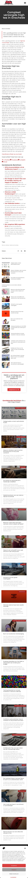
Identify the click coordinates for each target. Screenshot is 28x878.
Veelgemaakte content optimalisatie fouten (13, 422)
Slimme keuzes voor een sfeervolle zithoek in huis (13, 832)
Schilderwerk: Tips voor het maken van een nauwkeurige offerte (17, 349)
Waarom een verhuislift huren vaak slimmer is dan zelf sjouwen (13, 550)
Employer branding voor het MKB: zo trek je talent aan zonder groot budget (18, 327)
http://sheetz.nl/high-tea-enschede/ (12, 154)
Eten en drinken (6, 28)
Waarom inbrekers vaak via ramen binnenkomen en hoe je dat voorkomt (18, 272)
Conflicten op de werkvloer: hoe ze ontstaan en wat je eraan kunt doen (18, 342)
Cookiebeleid (13, 877)
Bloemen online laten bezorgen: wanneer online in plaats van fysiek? (18, 291)
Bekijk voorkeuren (14, 873)
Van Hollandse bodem (12, 203)
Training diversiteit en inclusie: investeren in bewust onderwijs (12, 690)
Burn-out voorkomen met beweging (13, 633)
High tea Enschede (14, 245)
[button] (25, 848)
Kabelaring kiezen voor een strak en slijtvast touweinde (13, 495)
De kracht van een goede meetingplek (10, 578)
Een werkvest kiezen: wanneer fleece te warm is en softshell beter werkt (17, 357)
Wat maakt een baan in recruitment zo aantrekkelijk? (13, 805)
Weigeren (14, 869)
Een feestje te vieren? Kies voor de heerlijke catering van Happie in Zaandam (15, 180)
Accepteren (14, 865)
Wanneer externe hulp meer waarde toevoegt (13, 605)
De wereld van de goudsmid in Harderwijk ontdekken (11, 481)
